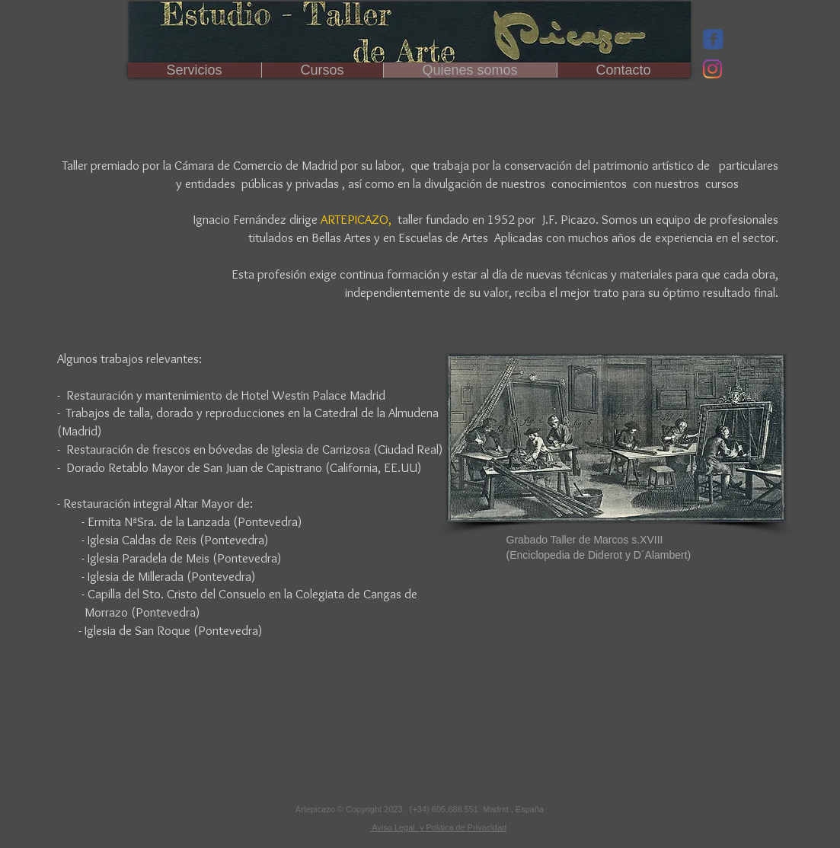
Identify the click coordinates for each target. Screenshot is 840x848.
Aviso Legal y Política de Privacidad (438, 827)
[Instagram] (712, 68)
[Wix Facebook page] (713, 39)
